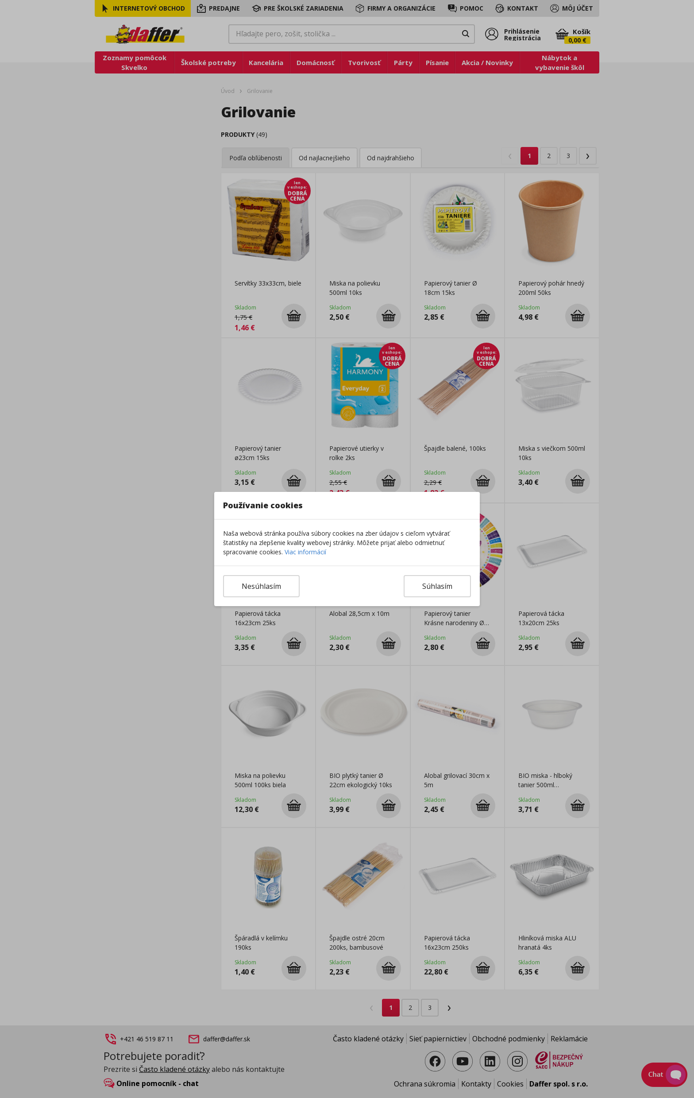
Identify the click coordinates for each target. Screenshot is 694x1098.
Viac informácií (305, 552)
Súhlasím (437, 586)
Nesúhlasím (261, 586)
